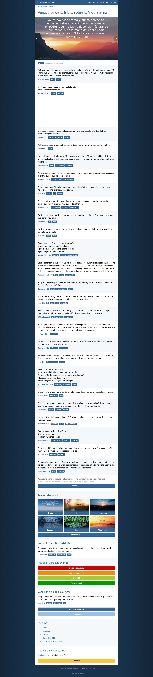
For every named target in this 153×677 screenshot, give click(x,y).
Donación (76, 661)
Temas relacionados (49, 495)
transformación (52, 362)
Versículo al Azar (98, 2)
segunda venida (71, 424)
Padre (58, 79)
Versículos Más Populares (52, 641)
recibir (62, 362)
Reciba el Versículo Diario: (53, 562)
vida (61, 395)
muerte (66, 440)
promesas (69, 165)
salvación (64, 303)
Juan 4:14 (41, 362)
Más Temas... (76, 535)
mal (69, 555)
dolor (61, 275)
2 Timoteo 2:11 (44, 440)
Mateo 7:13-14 (43, 334)
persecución (62, 555)
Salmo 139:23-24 (44, 255)
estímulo (65, 207)
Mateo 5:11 (42, 555)
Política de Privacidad (88, 669)
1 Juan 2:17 (42, 137)
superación (59, 317)
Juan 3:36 (41, 303)
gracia (51, 165)
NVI (41, 63)
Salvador (53, 454)
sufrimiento (60, 165)
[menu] (115, 3)
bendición (52, 555)
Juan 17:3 (41, 236)
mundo (67, 137)
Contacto (76, 669)
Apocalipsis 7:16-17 (45, 384)
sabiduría (60, 93)
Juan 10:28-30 (43, 79)
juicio (70, 289)
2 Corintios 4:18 (44, 179)
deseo (60, 137)
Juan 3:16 (41, 193)
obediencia (52, 137)
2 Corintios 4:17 (44, 207)
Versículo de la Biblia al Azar (54, 592)
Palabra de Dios (57, 440)
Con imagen (76, 614)
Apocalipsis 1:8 (44, 423)
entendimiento (68, 179)
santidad (55, 255)
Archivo (45, 634)
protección (66, 384)
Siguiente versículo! (76, 609)
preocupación (70, 275)
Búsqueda (46, 631)
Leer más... (76, 486)
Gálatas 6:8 (42, 409)
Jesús (52, 79)
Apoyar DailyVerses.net (51, 650)
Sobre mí (61, 669)
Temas (89, 2)
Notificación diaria (76, 568)
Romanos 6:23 (43, 289)
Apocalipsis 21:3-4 (45, 275)
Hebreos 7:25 (43, 454)
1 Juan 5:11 (42, 148)
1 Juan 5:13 (42, 221)
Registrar (109, 2)
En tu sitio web (76, 583)
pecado (53, 289)
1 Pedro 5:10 (43, 165)
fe (54, 193)
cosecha (65, 409)
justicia (63, 255)
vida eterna (57, 603)
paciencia (61, 471)
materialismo (56, 179)
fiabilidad (55, 424)
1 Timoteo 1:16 (44, 471)
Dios (53, 93)
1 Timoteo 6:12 (44, 317)
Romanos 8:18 (43, 348)
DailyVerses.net (42, 7)
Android (76, 578)
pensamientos (72, 255)
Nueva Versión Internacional (54, 63)
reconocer (68, 317)
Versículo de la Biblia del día (54, 543)
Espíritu (58, 409)
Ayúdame (41, 655)
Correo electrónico (76, 573)
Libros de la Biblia (49, 638)
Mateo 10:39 (43, 395)
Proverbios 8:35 (44, 93)
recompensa (74, 207)
